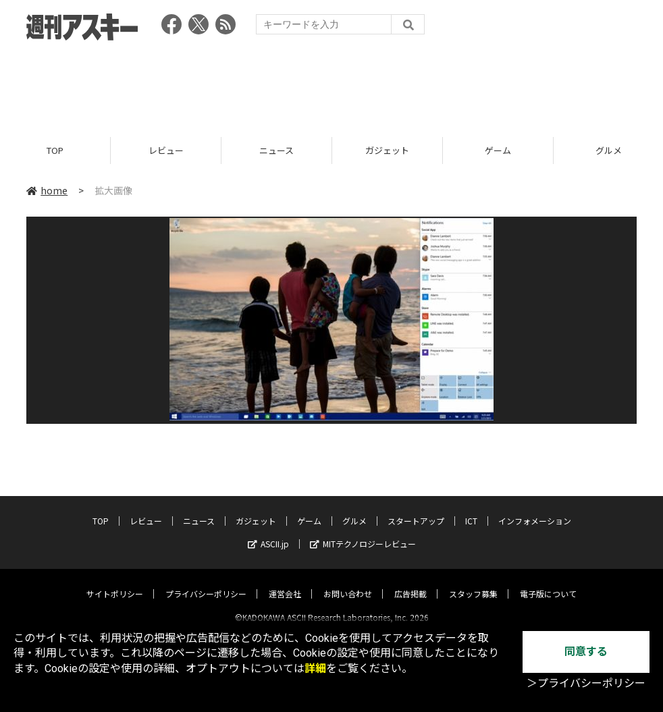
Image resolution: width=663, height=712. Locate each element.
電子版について (548, 582)
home (47, 190)
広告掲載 (410, 582)
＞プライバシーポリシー (586, 683)
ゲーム (498, 150)
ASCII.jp (268, 532)
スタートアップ (416, 509)
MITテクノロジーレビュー (363, 532)
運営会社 (285, 582)
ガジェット (387, 150)
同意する (586, 651)
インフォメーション (534, 509)
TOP (55, 150)
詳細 (315, 668)
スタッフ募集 (473, 582)
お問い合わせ (347, 582)
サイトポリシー (114, 582)
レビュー (166, 150)
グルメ (354, 509)
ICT (471, 509)
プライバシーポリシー (205, 582)
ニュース (276, 150)
